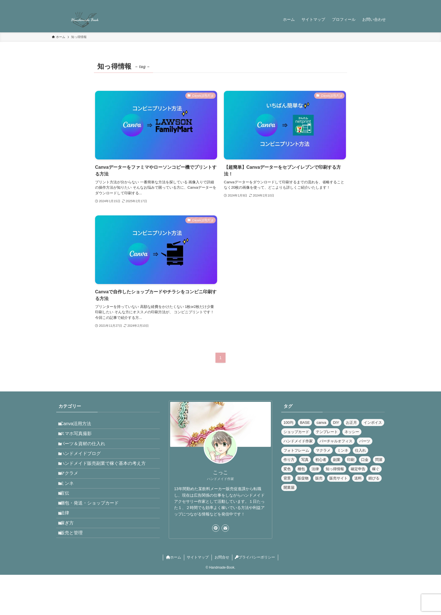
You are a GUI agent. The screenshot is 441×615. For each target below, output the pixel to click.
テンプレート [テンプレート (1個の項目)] (327, 432)
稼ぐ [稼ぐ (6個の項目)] (375, 469)
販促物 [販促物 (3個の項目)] (303, 478)
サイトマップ (198, 597)
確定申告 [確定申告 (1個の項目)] (358, 469)
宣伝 (68, 518)
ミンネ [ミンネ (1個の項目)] (342, 450)
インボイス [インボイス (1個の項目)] (373, 422)
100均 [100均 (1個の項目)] (288, 422)
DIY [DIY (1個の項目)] (336, 422)
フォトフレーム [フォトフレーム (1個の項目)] (296, 450)
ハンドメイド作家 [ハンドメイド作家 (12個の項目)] (298, 441)
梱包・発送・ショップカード (93, 532)
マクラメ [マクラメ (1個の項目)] (323, 450)
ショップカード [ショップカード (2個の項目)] (296, 432)
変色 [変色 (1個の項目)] (287, 469)
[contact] (378, 3)
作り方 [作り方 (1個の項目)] (289, 460)
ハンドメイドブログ (84, 465)
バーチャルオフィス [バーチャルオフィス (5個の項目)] (336, 441)
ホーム (173, 597)
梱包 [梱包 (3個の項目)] (301, 469)
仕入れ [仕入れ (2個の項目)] (360, 450)
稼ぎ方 (71, 558)
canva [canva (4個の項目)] (321, 422)
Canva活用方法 (79, 425)
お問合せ (222, 597)
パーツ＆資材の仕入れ (86, 452)
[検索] (385, 3)
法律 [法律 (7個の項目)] (315, 469)
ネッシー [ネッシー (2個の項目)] (352, 432)
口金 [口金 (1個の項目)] (364, 460)
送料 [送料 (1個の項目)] (358, 478)
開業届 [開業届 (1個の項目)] (289, 487)
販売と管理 (75, 571)
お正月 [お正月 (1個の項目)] (351, 422)
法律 (68, 545)
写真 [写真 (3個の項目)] (305, 460)
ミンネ (71, 505)
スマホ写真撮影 (80, 438)
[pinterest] (363, 3)
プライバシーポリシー (255, 597)
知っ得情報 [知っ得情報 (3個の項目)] (335, 469)
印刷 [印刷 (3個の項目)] (350, 460)
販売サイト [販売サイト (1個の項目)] (338, 478)
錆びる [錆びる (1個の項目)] (373, 478)
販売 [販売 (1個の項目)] (319, 478)
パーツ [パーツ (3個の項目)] (364, 441)
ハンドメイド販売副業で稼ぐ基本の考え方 (107, 478)
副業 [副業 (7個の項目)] (336, 460)
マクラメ (73, 492)
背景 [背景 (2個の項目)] (287, 478)
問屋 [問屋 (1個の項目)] (378, 460)
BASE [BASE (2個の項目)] (305, 422)
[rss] (371, 3)
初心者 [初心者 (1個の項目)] (320, 460)
